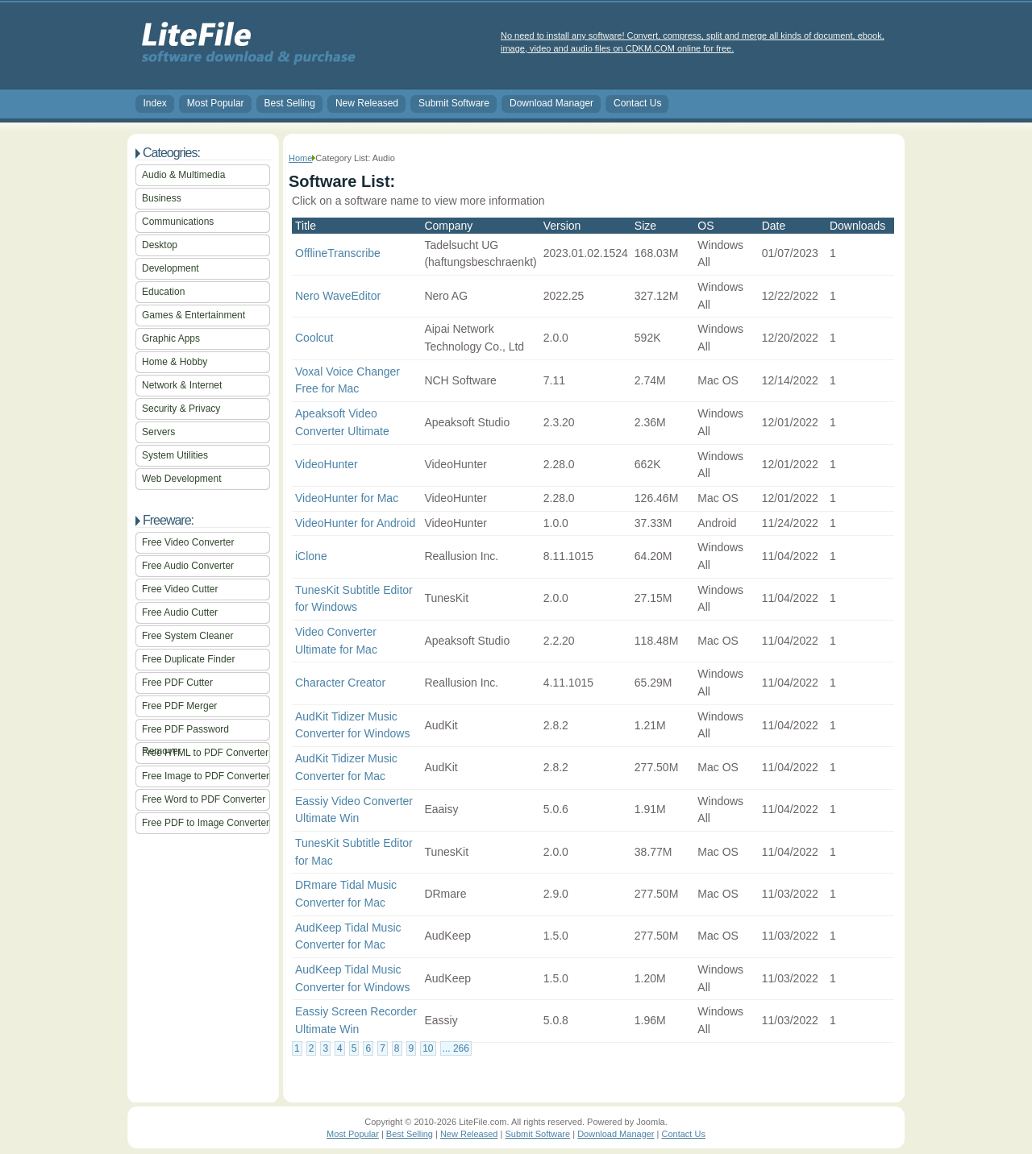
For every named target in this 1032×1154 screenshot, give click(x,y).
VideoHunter (326, 464)
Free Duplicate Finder (188, 659)
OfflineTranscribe (338, 253)
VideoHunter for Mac (346, 498)
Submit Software (453, 103)
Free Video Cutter (180, 589)
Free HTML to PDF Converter (205, 752)
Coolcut (314, 337)
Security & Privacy (181, 408)
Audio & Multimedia (183, 175)
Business (161, 198)
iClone (311, 556)
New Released (366, 103)
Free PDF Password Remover (185, 732)
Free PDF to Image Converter (205, 822)
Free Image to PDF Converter (205, 776)
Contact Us (637, 103)
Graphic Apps (171, 338)
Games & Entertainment (193, 315)
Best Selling (289, 103)
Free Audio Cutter (180, 612)
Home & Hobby (174, 361)
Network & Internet (182, 385)
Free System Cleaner (187, 635)
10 (427, 1048)
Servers (158, 432)
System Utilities (175, 455)
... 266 (456, 1048)
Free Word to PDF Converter (203, 799)
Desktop (159, 245)
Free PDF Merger (179, 706)
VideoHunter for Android (355, 523)
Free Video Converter (188, 542)
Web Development (182, 478)
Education (163, 291)
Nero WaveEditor (338, 295)
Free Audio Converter (188, 565)
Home (300, 158)
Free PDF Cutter (177, 682)
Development (170, 268)
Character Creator (340, 682)
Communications (178, 221)
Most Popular (215, 103)
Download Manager (551, 103)
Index (155, 103)
